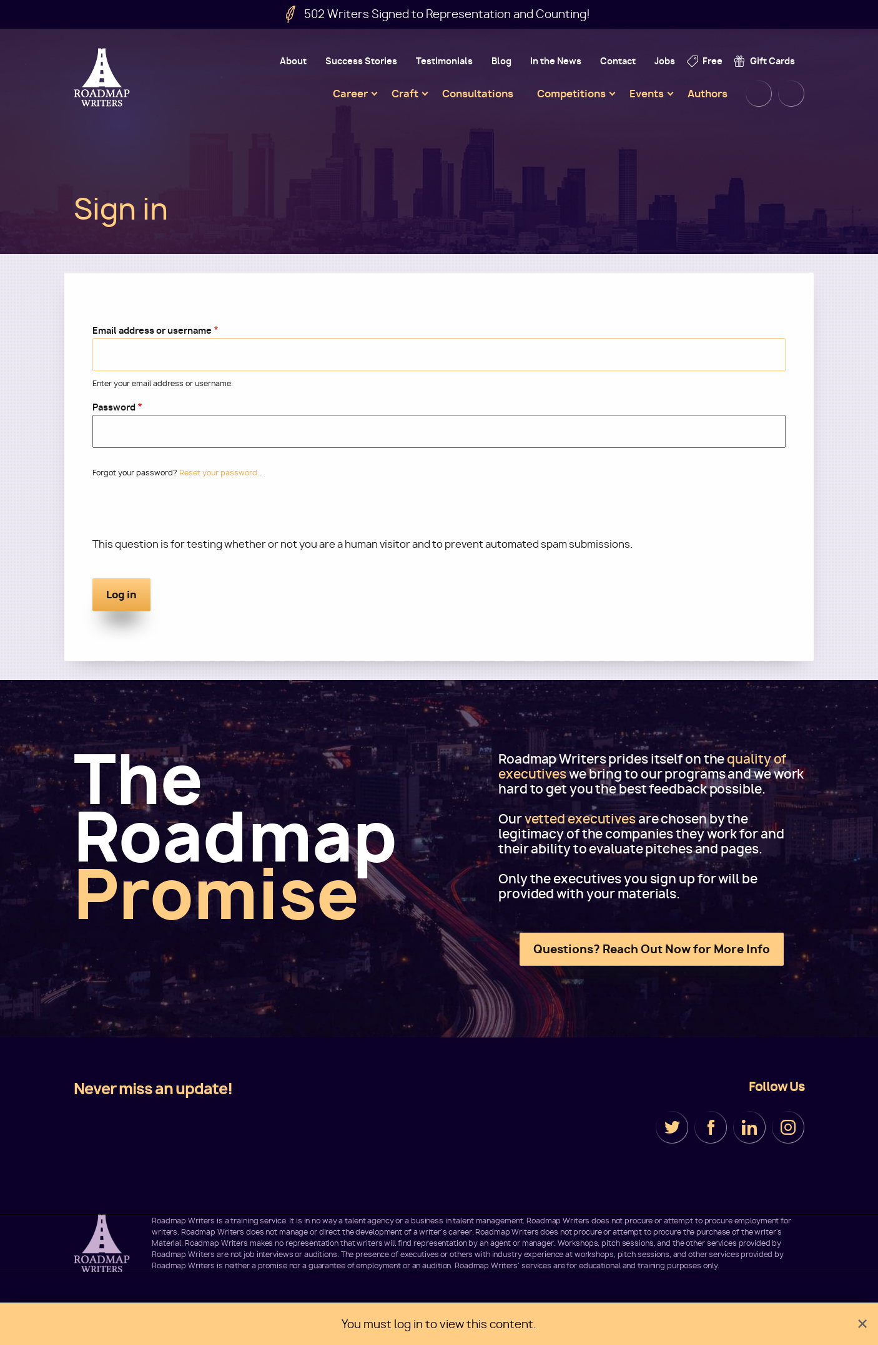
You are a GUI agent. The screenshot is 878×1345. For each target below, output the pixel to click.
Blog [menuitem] (501, 61)
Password (114, 407)
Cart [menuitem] (791, 93)
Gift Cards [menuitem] (772, 61)
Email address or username (152, 330)
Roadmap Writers (103, 77)
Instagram (788, 1127)
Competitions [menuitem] (571, 93)
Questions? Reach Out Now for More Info (651, 949)
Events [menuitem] (646, 93)
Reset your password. (219, 472)
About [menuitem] (293, 61)
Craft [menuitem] (405, 93)
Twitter (672, 1127)
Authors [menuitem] (708, 93)
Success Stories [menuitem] (361, 61)
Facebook (710, 1127)
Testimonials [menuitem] (444, 61)
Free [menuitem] (713, 61)
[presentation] (187, 512)
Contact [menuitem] (618, 61)
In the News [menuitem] (555, 61)
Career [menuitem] (350, 93)
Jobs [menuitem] (664, 61)
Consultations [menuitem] (477, 93)
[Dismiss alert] (862, 1324)
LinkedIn (749, 1127)
